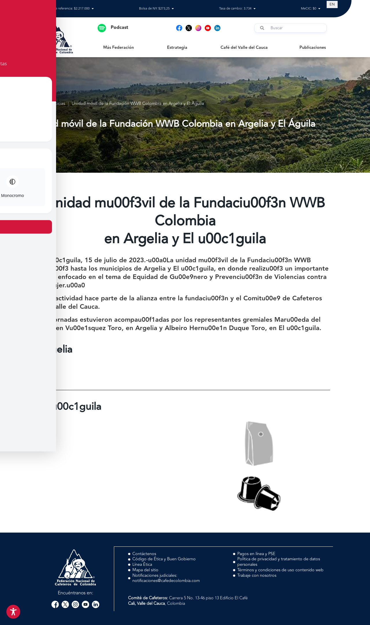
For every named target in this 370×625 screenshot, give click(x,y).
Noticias (57, 104)
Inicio (37, 104)
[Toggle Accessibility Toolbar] (13, 611)
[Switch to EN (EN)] (332, 4)
